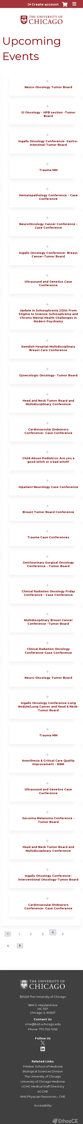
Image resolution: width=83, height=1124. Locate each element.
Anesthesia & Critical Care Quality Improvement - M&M (48, 762)
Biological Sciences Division (43, 1071)
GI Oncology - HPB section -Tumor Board (48, 114)
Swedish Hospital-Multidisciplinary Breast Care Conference (48, 348)
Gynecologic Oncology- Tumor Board (48, 375)
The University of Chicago (48, 996)
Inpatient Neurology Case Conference (48, 487)
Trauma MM (48, 170)
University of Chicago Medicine (43, 1081)
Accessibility (43, 1105)
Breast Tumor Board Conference (48, 512)
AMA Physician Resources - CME (42, 1096)
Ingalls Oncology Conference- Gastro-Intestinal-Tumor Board (48, 143)
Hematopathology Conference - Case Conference (48, 197)
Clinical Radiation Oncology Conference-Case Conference (48, 650)
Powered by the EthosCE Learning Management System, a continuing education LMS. (65, 1121)
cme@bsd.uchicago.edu (43, 1024)
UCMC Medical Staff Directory (42, 1086)
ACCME (42, 1091)
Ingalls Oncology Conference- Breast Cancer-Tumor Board (48, 254)
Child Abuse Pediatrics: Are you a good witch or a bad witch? (48, 460)
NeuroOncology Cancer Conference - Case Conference (48, 225)
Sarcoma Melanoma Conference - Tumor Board (48, 820)
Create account (45, 4)
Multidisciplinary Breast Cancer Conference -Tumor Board (48, 621)
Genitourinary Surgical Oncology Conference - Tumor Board (48, 564)
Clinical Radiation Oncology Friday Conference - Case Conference (48, 593)
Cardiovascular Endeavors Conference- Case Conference (48, 431)
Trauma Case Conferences (48, 537)
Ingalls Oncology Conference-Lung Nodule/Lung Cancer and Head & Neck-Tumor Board (48, 706)
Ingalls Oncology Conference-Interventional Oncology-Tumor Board (48, 877)
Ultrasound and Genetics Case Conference (48, 283)
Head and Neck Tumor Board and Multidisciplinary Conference (48, 402)
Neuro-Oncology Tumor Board (48, 87)
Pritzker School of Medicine (43, 1066)
